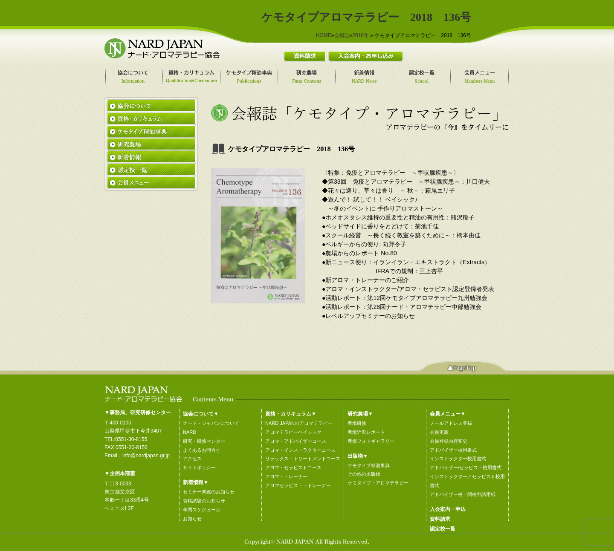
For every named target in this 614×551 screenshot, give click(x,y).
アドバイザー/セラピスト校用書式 (465, 467)
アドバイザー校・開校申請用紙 (462, 494)
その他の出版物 (364, 473)
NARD (189, 432)
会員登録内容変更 (448, 441)
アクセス (192, 458)
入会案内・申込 (448, 509)
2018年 (360, 35)
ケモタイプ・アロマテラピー (378, 482)
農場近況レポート (366, 432)
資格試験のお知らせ (204, 500)
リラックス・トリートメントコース (302, 458)
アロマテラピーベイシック (293, 432)
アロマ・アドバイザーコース (295, 441)
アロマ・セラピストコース (293, 467)
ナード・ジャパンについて (211, 423)
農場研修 (357, 423)
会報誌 (342, 35)
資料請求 (440, 519)
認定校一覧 (442, 529)
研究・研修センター (204, 441)
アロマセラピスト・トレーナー (298, 485)
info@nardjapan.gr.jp (146, 456)
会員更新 (439, 432)
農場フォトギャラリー (371, 441)
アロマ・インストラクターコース (300, 450)
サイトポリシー (199, 467)
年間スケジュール (201, 509)
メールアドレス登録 (451, 423)
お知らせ (192, 518)
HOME (323, 35)
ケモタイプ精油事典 (369, 465)
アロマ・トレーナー (286, 476)
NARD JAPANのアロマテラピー (298, 423)
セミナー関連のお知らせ (209, 491)
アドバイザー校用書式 (453, 450)
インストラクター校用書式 (458, 458)
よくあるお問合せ (201, 450)
